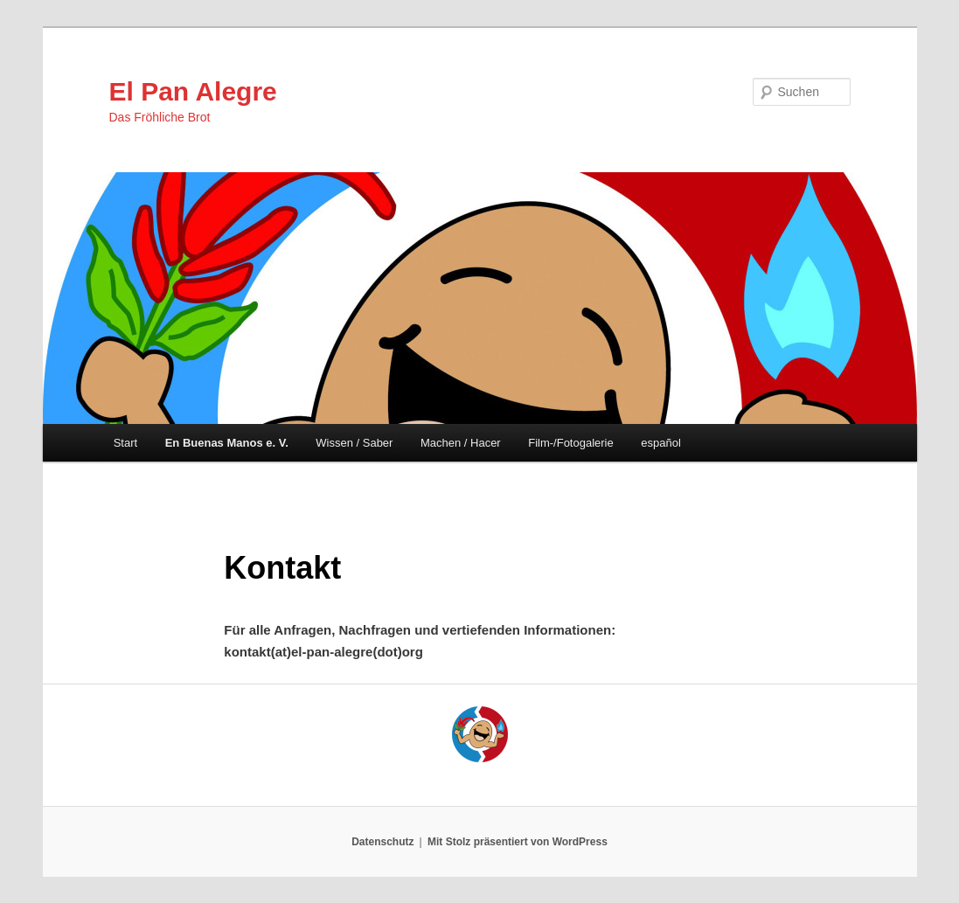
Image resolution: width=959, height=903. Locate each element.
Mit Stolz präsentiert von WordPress (517, 842)
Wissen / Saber (354, 442)
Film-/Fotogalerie (571, 442)
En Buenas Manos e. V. (226, 442)
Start (125, 442)
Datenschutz (382, 842)
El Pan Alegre (193, 91)
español (661, 442)
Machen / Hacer (460, 442)
